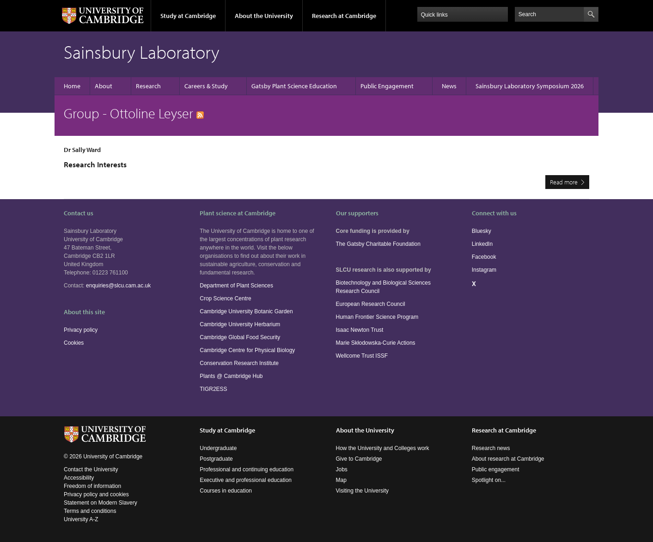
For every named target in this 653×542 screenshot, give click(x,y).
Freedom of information (92, 486)
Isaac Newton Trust (360, 330)
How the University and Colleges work (382, 448)
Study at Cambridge (188, 16)
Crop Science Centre (225, 298)
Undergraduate (218, 448)
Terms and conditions (90, 511)
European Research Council (370, 304)
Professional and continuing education (246, 469)
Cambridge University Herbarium (240, 324)
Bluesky (481, 231)
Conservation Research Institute (239, 363)
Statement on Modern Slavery (100, 502)
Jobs (342, 469)
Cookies (74, 343)
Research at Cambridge (344, 16)
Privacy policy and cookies (96, 494)
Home (72, 86)
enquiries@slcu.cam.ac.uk (118, 285)
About (103, 86)
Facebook (484, 257)
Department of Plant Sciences (236, 285)
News (449, 86)
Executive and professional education (246, 480)
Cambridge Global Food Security (240, 337)
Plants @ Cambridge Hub (231, 376)
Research (148, 86)
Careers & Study (206, 86)
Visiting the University (362, 490)
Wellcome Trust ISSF (362, 356)
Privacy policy (81, 330)
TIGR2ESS (213, 389)
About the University (264, 16)
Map (341, 480)
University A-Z (81, 519)
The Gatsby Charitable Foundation (378, 244)
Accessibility (79, 478)
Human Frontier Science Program (377, 317)
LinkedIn (482, 244)
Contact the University (91, 469)
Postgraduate (216, 459)
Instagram (484, 270)
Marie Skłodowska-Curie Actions (375, 343)
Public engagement (495, 469)
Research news (491, 448)
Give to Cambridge (359, 459)
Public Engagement (387, 86)
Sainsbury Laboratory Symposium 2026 (530, 86)
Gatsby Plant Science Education (294, 86)
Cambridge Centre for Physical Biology (247, 350)
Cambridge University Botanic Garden (246, 311)
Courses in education (226, 490)
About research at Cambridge (508, 459)
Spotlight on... (489, 480)
